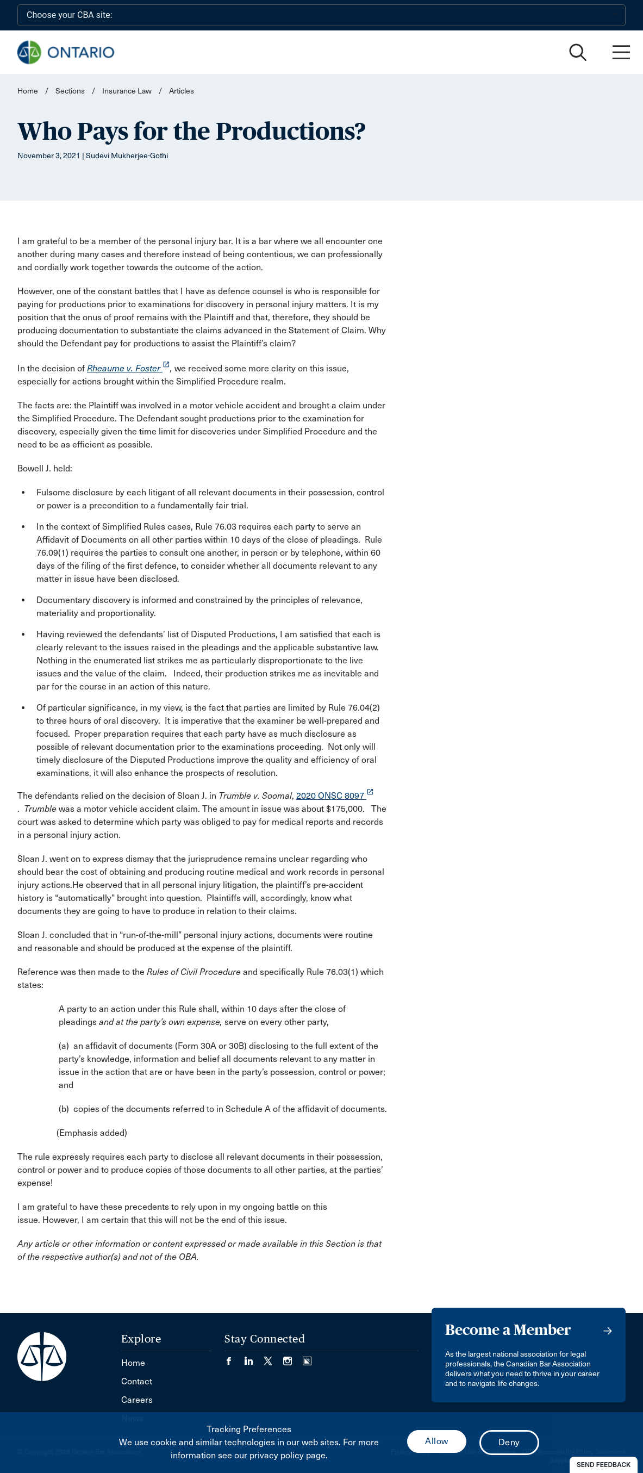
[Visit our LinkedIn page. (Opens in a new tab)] (254, 1358)
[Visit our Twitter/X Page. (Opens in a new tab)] (273, 1358)
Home (27, 91)
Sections (70, 91)
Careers (137, 1400)
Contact (136, 1381)
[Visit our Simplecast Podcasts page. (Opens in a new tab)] (307, 1358)
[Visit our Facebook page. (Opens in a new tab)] (234, 1358)
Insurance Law (127, 91)
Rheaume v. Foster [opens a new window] (128, 368)
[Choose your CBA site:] (321, 15)
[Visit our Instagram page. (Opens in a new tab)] (293, 1358)
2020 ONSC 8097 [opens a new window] (335, 796)
